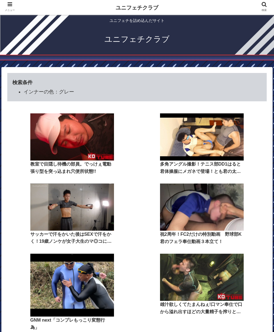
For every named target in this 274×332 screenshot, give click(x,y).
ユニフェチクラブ (137, 8)
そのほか (184, 300)
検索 (166, 300)
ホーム (88, 300)
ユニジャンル (145, 300)
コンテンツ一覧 (113, 300)
